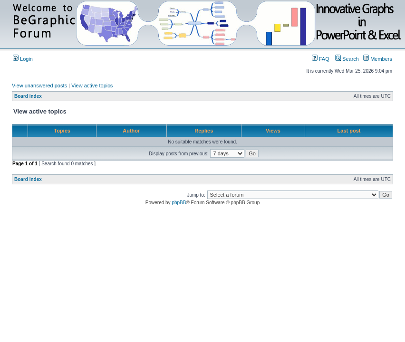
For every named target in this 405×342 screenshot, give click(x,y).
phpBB (179, 202)
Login (23, 59)
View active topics (92, 85)
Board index (28, 96)
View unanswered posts (39, 85)
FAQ (320, 59)
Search (347, 59)
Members (377, 59)
